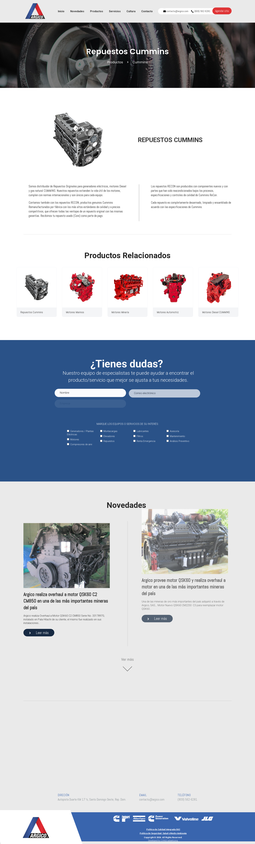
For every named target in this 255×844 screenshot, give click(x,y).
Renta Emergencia (144, 441)
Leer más (39, 611)
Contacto (147, 11)
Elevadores (107, 436)
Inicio (61, 11)
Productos (96, 11)
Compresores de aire (79, 444)
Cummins (140, 62)
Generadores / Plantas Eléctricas (80, 433)
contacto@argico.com (175, 11)
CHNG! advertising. (169, 840)
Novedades (77, 11)
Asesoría (173, 431)
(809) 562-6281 (200, 11)
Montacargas (108, 431)
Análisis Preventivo (178, 441)
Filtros (138, 436)
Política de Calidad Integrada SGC (163, 829)
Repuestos (107, 441)
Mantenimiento (176, 436)
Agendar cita (222, 11)
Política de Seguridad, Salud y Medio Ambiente (163, 833)
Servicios (115, 11)
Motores (73, 439)
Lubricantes (141, 431)
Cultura (131, 11)
